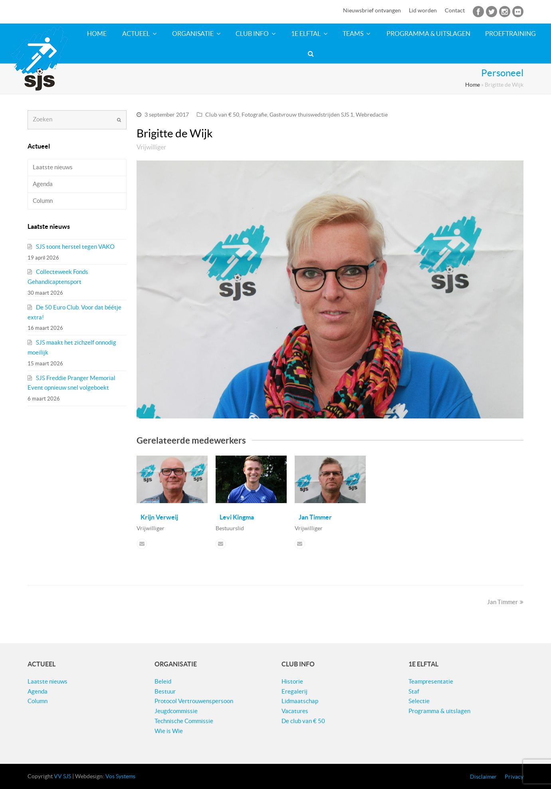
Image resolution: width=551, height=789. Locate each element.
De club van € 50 (303, 721)
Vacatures (294, 711)
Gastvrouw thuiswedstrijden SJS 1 (311, 114)
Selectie (419, 701)
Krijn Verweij (159, 517)
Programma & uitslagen (439, 711)
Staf (413, 691)
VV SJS (62, 776)
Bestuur (165, 691)
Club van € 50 (222, 114)
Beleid (163, 681)
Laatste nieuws (53, 167)
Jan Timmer (315, 517)
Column (43, 200)
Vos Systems (120, 776)
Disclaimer (483, 776)
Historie (292, 681)
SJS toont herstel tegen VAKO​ (75, 246)
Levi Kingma (237, 517)
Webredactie (372, 114)
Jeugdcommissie (176, 711)
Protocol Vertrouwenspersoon (194, 701)
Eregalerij (294, 691)
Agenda (43, 183)
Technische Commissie (184, 721)
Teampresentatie (430, 681)
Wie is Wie (169, 731)
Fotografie (254, 114)
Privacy (514, 776)
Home (472, 85)
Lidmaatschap (299, 701)
